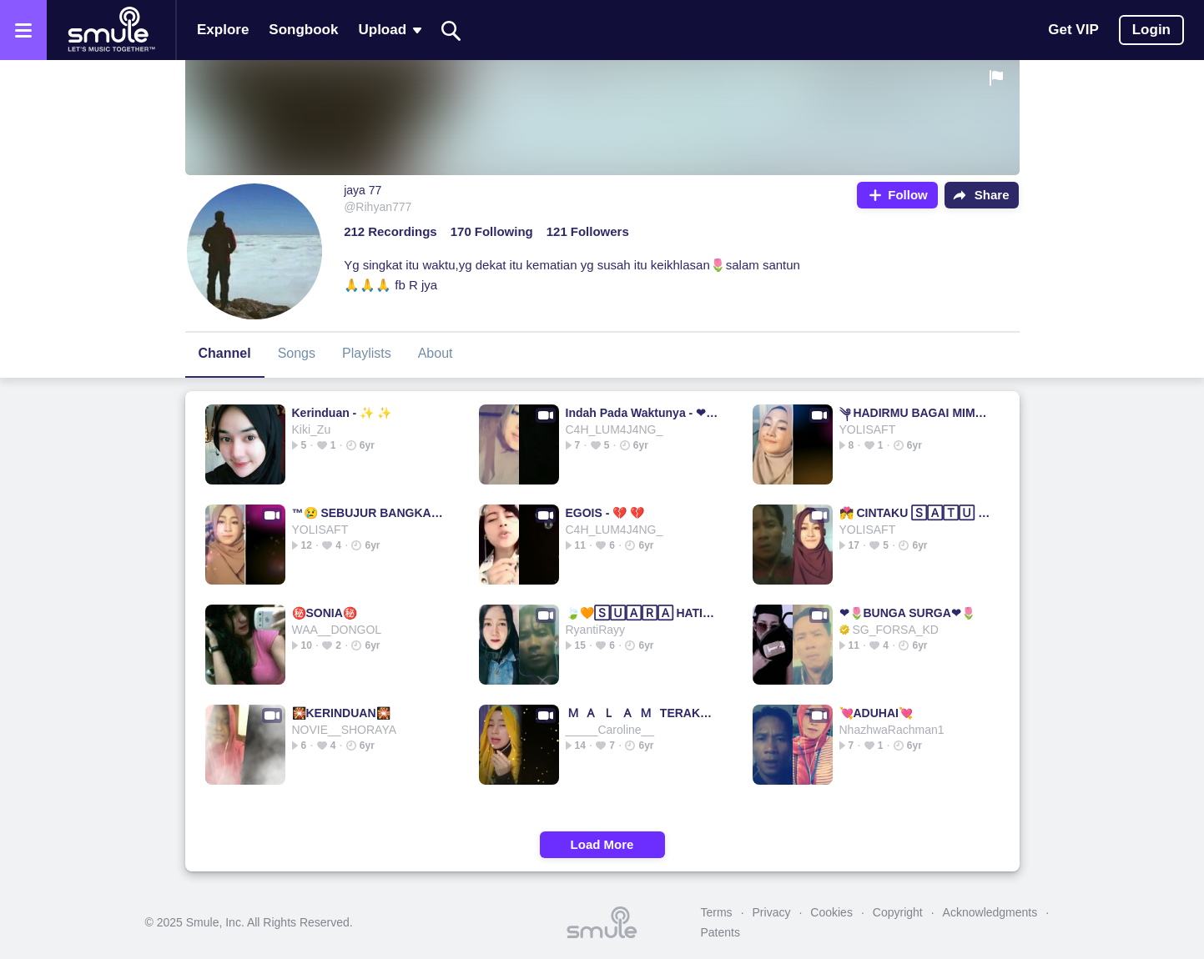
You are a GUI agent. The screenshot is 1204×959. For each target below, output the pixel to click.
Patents (720, 932)
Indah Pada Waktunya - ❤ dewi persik (642, 412)
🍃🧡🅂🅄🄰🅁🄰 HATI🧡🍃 (642, 613)
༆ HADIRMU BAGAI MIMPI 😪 (915, 412)
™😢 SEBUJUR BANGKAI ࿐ (368, 513)
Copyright (898, 912)
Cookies (831, 912)
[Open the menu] (23, 30)
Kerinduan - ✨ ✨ (342, 412)
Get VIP (1073, 30)
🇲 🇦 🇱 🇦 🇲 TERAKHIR (642, 713)
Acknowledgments (990, 912)
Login (1151, 30)
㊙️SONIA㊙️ (324, 613)
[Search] (451, 30)
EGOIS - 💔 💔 (605, 513)
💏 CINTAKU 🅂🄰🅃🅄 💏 (915, 513)
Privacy (772, 912)
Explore (223, 30)
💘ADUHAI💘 (876, 713)
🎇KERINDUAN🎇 (341, 713)
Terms (717, 912)
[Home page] (111, 30)
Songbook (303, 30)
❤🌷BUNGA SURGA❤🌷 (907, 613)
